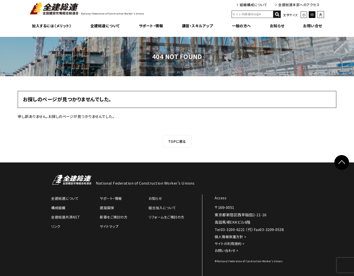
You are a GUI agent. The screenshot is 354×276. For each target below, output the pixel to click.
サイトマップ (109, 226)
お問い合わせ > (226, 250)
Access (220, 197)
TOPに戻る (177, 141)
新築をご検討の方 (113, 217)
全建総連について (105, 25)
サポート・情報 (151, 25)
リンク (55, 226)
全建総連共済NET (65, 217)
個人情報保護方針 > (230, 236)
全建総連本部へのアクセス (299, 4)
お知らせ (277, 25)
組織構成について (253, 4)
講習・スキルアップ (197, 25)
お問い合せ (312, 25)
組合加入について (162, 207)
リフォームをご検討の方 (166, 217)
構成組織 (58, 207)
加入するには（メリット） (52, 25)
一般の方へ (241, 25)
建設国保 (107, 207)
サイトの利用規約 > (229, 243)
